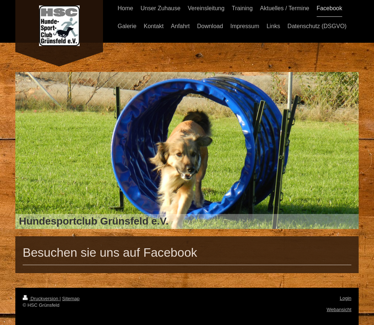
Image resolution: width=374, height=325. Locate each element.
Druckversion (41, 298)
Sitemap (71, 298)
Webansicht (339, 309)
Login (345, 298)
